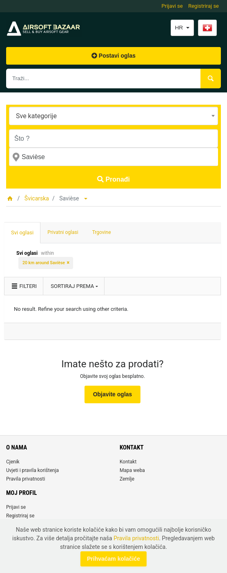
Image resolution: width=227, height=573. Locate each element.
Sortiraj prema (72, 286)
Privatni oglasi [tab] (62, 232)
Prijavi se (172, 6)
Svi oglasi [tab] (22, 232)
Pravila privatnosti (25, 479)
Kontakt (128, 462)
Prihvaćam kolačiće (113, 558)
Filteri (24, 286)
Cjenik (13, 462)
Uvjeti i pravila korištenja (32, 470)
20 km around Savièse (43, 262)
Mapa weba (132, 470)
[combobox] (113, 116)
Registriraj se (203, 6)
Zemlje (127, 479)
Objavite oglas (112, 394)
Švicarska (36, 198)
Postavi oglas (113, 55)
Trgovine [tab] (101, 232)
